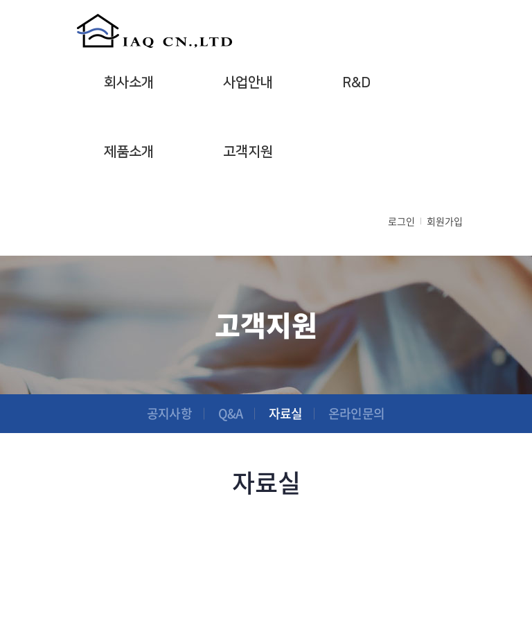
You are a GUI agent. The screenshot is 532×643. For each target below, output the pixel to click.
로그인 (401, 221)
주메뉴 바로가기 (0, 0)
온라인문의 (356, 413)
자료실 (285, 413)
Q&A (230, 413)
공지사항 (169, 413)
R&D (356, 82)
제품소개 (129, 151)
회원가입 (445, 221)
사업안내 (248, 82)
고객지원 (248, 151)
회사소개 (129, 82)
